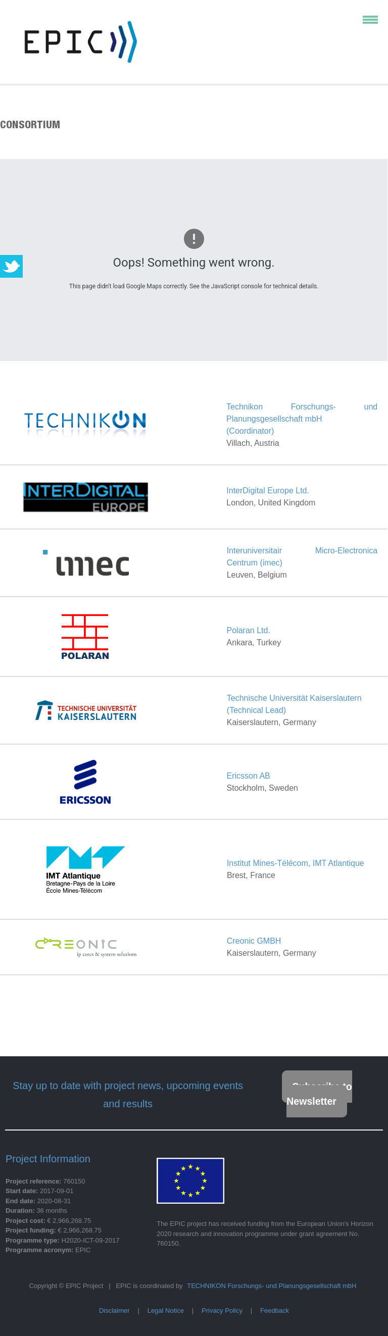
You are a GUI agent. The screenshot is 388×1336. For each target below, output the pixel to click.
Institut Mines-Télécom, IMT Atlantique (295, 863)
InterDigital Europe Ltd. (267, 490)
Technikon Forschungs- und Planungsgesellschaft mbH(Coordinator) (301, 418)
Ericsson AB (248, 776)
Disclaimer (114, 1310)
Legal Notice (166, 1310)
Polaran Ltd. (248, 630)
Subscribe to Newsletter (319, 1094)
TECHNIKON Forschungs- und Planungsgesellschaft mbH (271, 1286)
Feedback (274, 1310)
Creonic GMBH (254, 941)
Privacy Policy (222, 1310)
